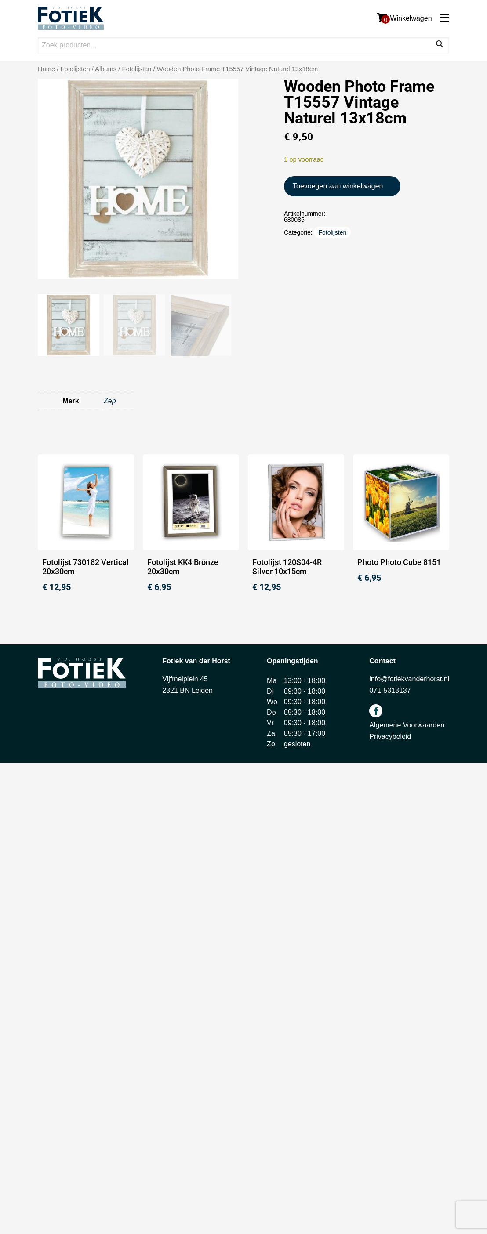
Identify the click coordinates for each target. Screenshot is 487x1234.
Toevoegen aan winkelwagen (338, 186)
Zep (110, 401)
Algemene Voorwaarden (406, 725)
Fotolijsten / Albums (89, 68)
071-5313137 (390, 690)
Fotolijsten (136, 68)
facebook (375, 710)
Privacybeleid (390, 736)
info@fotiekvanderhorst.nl (409, 679)
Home (46, 68)
